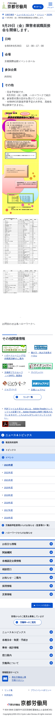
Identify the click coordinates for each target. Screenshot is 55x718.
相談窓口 (27, 569)
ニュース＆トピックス (27, 632)
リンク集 (8, 690)
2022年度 (8, 472)
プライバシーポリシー (41, 690)
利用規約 (8, 695)
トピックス (11, 450)
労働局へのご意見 (28, 622)
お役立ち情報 (27, 543)
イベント (10, 457)
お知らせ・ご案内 (27, 577)
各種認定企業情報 (27, 560)
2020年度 (8, 487)
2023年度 (8, 465)
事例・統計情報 (27, 647)
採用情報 (27, 585)
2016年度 (8, 518)
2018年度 (8, 502)
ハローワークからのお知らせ (19, 533)
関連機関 (27, 552)
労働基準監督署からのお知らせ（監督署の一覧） (28, 525)
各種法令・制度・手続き (27, 639)
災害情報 (27, 594)
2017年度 (8, 510)
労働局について (27, 663)
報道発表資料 (12, 442)
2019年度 (8, 495)
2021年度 (8, 480)
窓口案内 (27, 655)
